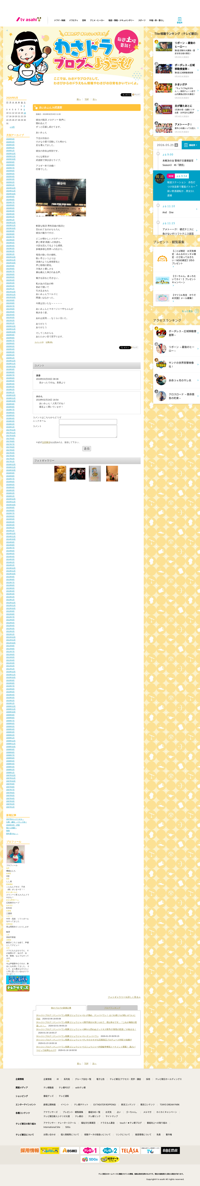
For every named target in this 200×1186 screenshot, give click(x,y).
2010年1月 (10, 703)
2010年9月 (10, 680)
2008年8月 (10, 752)
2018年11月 (10, 398)
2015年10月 (10, 505)
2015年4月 (10, 522)
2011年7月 (10, 651)
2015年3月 (10, 525)
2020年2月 (10, 355)
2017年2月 (10, 459)
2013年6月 (10, 585)
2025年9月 (10, 162)
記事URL (49, 342)
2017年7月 (10, 444)
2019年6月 (10, 378)
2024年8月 (10, 200)
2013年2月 (10, 597)
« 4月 (12, 127)
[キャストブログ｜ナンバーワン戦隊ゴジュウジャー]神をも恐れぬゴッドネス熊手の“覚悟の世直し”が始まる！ (86, 1029)
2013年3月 (10, 594)
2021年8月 (10, 303)
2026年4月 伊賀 (13, 825)
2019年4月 (10, 384)
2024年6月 (10, 205)
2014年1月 (10, 565)
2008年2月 (10, 769)
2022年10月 (10, 263)
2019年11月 (10, 363)
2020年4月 (10, 349)
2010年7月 (10, 686)
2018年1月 (10, 427)
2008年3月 (10, 767)
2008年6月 (10, 758)
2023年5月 (10, 243)
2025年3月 (10, 179)
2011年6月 (10, 654)
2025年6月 (10, 171)
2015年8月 (10, 510)
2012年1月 (10, 634)
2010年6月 (10, 689)
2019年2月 (10, 389)
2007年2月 (10, 804)
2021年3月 (10, 317)
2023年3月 (10, 248)
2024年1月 (10, 220)
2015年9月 (10, 507)
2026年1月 (10, 150)
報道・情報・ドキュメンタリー (121, 20)
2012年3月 (10, 628)
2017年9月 (10, 438)
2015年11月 (10, 502)
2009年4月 (10, 729)
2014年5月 (10, 554)
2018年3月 (10, 421)
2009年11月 (10, 709)
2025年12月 (10, 153)
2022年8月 (10, 269)
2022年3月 (10, 283)
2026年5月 (10, 139)
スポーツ (141, 20)
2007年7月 (10, 790)
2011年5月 (10, 657)
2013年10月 (10, 574)
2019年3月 (10, 387)
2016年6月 (10, 482)
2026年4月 (10, 142)
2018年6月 (10, 412)
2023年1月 (10, 254)
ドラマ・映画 (59, 20)
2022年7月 (10, 271)
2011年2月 (10, 666)
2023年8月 (10, 234)
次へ (95, 99)
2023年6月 (10, 240)
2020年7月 (10, 341)
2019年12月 (10, 361)
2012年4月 (10, 625)
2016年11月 (10, 467)
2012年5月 (10, 623)
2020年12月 (10, 326)
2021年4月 (10, 315)
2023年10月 (10, 228)
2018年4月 (10, 418)
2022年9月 (10, 266)
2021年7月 (10, 306)
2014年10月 (10, 539)
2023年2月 (10, 251)
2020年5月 (10, 346)
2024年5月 (10, 208)
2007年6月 (10, 793)
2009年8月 (10, 718)
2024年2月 (10, 217)
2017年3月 (10, 456)
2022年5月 (10, 277)
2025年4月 (10, 176)
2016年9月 (10, 473)
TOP (87, 99)
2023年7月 (10, 237)
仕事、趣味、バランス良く (16, 822)
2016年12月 (10, 464)
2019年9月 (10, 369)
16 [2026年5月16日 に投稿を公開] (25, 113)
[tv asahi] (29, 20)
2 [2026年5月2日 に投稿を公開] (24, 106)
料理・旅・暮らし (156, 20)
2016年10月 (10, 470)
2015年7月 (10, 513)
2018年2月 (10, 424)
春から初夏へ (11, 828)
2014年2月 (10, 562)
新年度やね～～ (12, 833)
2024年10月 (10, 194)
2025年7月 (10, 168)
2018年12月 (10, 395)
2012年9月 (10, 611)
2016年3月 (10, 490)
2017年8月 (10, 441)
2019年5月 (10, 381)
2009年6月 (10, 723)
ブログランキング (112, 1008)
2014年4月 (10, 556)
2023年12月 (10, 222)
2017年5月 (10, 450)
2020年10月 (10, 332)
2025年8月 (10, 165)
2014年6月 (10, 551)
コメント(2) (39, 342)
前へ (79, 99)
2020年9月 (10, 335)
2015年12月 (10, 499)
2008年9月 (10, 749)
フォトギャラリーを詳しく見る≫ (124, 997)
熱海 (8, 831)
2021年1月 (10, 323)
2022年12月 (10, 257)
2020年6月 (10, 343)
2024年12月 (10, 188)
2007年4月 (10, 798)
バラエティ (73, 20)
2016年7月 (10, 479)
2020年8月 (10, 338)
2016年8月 (10, 476)
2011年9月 (10, 646)
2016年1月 (10, 496)
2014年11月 (10, 536)
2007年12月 (10, 775)
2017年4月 (10, 453)
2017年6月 (10, 447)
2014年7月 (10, 548)
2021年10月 (10, 297)
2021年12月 (10, 292)
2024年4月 (10, 211)
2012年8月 (10, 614)
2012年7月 (10, 617)
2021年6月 (10, 309)
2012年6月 (10, 620)
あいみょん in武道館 (50, 107)
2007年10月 (10, 781)
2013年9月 (10, 577)
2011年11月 (10, 640)
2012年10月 (10, 608)
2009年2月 (10, 735)
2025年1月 (10, 185)
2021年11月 (10, 294)
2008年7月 (10, 755)
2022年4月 (10, 280)
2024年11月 (10, 191)
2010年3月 (10, 697)
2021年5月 (10, 312)
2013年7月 (10, 582)
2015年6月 (10, 516)
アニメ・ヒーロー (97, 20)
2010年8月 (10, 683)
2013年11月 (10, 571)
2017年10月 (10, 435)
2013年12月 (10, 568)
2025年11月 (10, 156)
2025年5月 (10, 174)
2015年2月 (10, 528)
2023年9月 (10, 231)
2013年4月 (10, 591)
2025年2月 (10, 182)
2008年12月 (10, 741)
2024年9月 (10, 197)
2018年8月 (10, 407)
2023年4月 (10, 246)
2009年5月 (10, 726)
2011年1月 (10, 669)
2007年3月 (10, 801)
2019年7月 (10, 375)
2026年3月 (10, 145)
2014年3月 (10, 559)
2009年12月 (10, 706)
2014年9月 (10, 542)
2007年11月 (10, 778)
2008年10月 (10, 747)
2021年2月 (10, 320)
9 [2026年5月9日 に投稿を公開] (24, 109)
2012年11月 (10, 605)
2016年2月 (10, 493)
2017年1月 (10, 461)
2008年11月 (10, 744)
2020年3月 (10, 352)
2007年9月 (10, 784)
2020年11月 (10, 329)
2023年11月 (10, 225)
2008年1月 (10, 772)
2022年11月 (10, 260)
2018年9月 (10, 404)
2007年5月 (10, 795)
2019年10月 (10, 366)
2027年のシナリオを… (15, 819)
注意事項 (46, 444)
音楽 (84, 20)
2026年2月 (10, 148)
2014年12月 (10, 533)
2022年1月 (10, 289)
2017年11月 (10, 433)
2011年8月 (10, 649)
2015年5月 (10, 519)
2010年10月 (10, 677)
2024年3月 (10, 214)
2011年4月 (10, 660)
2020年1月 (10, 358)
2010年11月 (10, 675)
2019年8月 (10, 372)
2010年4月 (10, 695)
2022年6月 (10, 274)
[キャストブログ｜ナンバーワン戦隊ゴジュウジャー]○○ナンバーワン (67, 1036)
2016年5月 (10, 484)
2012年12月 (10, 603)
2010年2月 (10, 700)
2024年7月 (10, 202)
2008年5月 (10, 761)
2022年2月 (10, 286)
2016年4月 (10, 487)
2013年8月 (10, 579)
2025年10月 (10, 159)
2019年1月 (10, 392)
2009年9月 (10, 715)
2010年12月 (10, 672)
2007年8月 (10, 787)
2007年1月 (10, 807)
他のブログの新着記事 (61, 1008)
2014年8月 (10, 545)
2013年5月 (10, 588)
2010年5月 (10, 692)
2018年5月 (10, 415)
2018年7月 (10, 410)
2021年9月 (10, 300)
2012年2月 (10, 631)
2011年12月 (10, 637)
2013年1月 (10, 600)
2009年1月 (10, 738)
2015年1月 (10, 531)
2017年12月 (10, 430)
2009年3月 (10, 732)
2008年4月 (10, 764)
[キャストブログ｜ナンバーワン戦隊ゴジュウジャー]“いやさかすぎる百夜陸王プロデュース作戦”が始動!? (84, 1040)
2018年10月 (10, 401)
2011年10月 (10, 643)
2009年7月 (10, 721)
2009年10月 (10, 712)
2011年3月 (10, 663)
